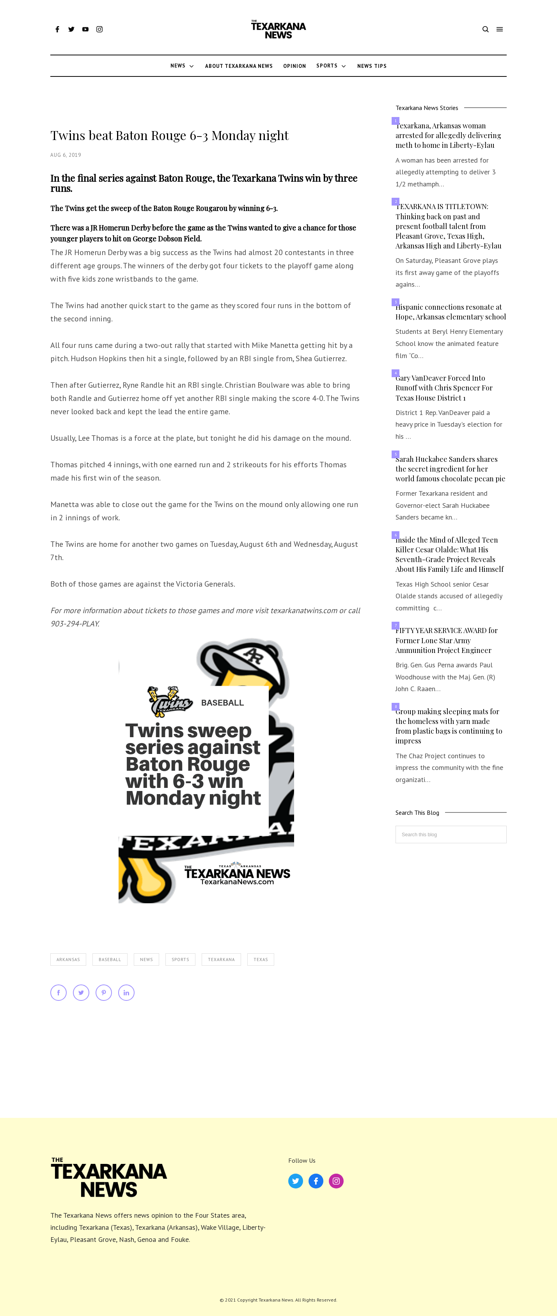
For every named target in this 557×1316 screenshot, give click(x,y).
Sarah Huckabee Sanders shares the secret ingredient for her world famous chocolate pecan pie (451, 468)
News (146, 959)
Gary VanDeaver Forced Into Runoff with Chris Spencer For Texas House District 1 (444, 387)
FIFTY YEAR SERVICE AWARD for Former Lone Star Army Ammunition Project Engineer (447, 640)
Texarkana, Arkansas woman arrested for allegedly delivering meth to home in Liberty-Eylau (448, 135)
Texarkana (221, 959)
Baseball (110, 959)
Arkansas (68, 959)
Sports (180, 959)
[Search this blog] (451, 834)
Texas (261, 959)
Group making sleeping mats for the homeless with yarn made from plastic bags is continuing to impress (449, 726)
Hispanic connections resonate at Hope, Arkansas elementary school (451, 311)
